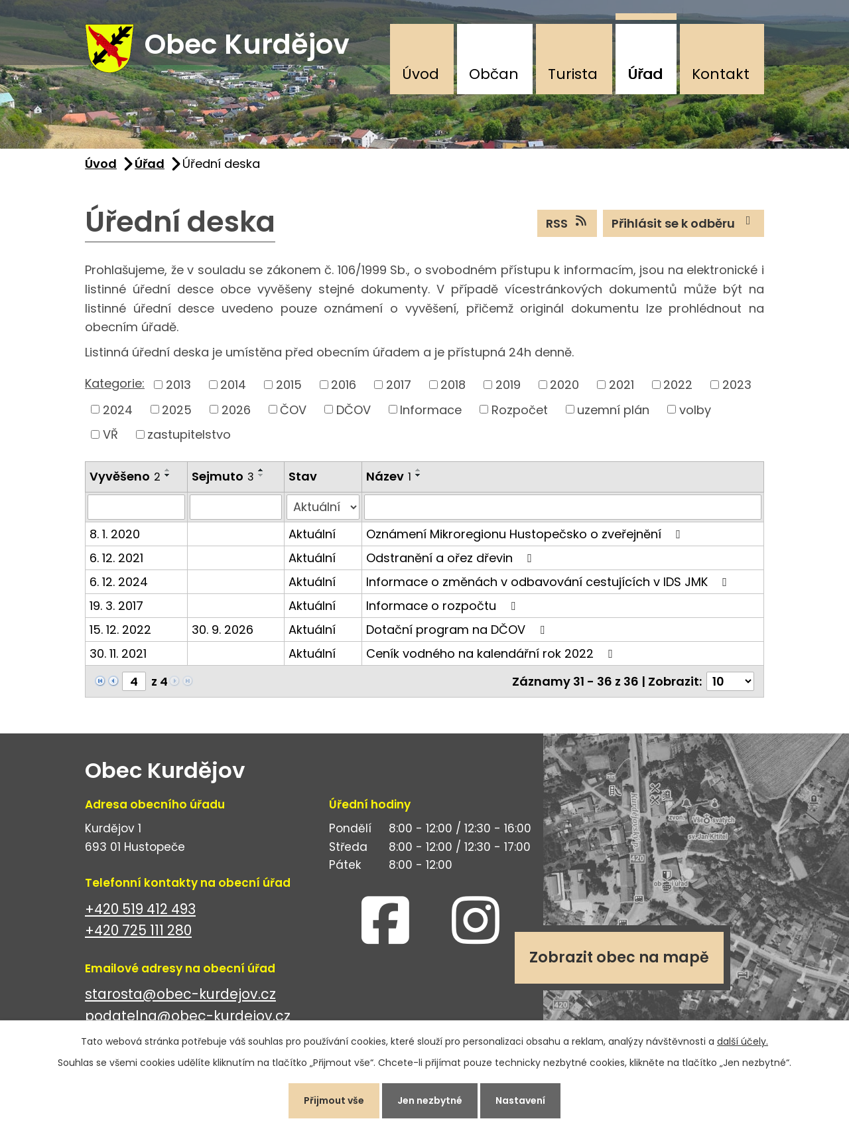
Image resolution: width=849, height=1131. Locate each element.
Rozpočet (519, 410)
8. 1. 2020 (115, 534)
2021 (621, 384)
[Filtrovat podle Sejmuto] (236, 507)
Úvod (420, 74)
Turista (573, 74)
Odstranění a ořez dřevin (451, 558)
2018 (453, 384)
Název (388, 476)
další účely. (742, 1041)
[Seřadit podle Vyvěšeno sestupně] (168, 475)
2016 (343, 384)
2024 (118, 410)
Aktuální (312, 534)
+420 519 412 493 (140, 909)
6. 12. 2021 (116, 558)
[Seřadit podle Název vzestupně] (418, 470)
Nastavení (520, 1100)
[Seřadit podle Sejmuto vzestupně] (261, 470)
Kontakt (721, 74)
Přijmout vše (334, 1100)
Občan (494, 74)
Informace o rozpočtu (443, 605)
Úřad (645, 74)
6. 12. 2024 (119, 581)
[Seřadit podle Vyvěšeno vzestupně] (168, 470)
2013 (178, 384)
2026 (236, 410)
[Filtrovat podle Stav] (323, 507)
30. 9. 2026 (222, 629)
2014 (233, 384)
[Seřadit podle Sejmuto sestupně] (261, 475)
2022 (677, 384)
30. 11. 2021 (118, 653)
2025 (177, 410)
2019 (508, 384)
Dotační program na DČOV (458, 629)
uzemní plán (613, 410)
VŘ (110, 434)
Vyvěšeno (125, 476)
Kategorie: (115, 383)
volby (695, 410)
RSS (567, 223)
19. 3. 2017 (116, 605)
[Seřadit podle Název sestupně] (418, 475)
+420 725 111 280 (138, 931)
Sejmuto (223, 476)
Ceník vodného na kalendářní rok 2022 (492, 653)
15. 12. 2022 (120, 629)
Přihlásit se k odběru (684, 223)
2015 (289, 384)
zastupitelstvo (189, 434)
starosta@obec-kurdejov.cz (180, 994)
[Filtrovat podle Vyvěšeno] (136, 507)
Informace (431, 410)
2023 (736, 384)
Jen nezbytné (429, 1100)
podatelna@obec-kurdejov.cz (188, 1016)
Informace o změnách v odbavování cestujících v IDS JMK (549, 581)
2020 (564, 384)
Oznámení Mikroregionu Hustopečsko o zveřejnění (526, 534)
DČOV (353, 410)
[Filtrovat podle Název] (562, 507)
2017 (398, 384)
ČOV (293, 410)
